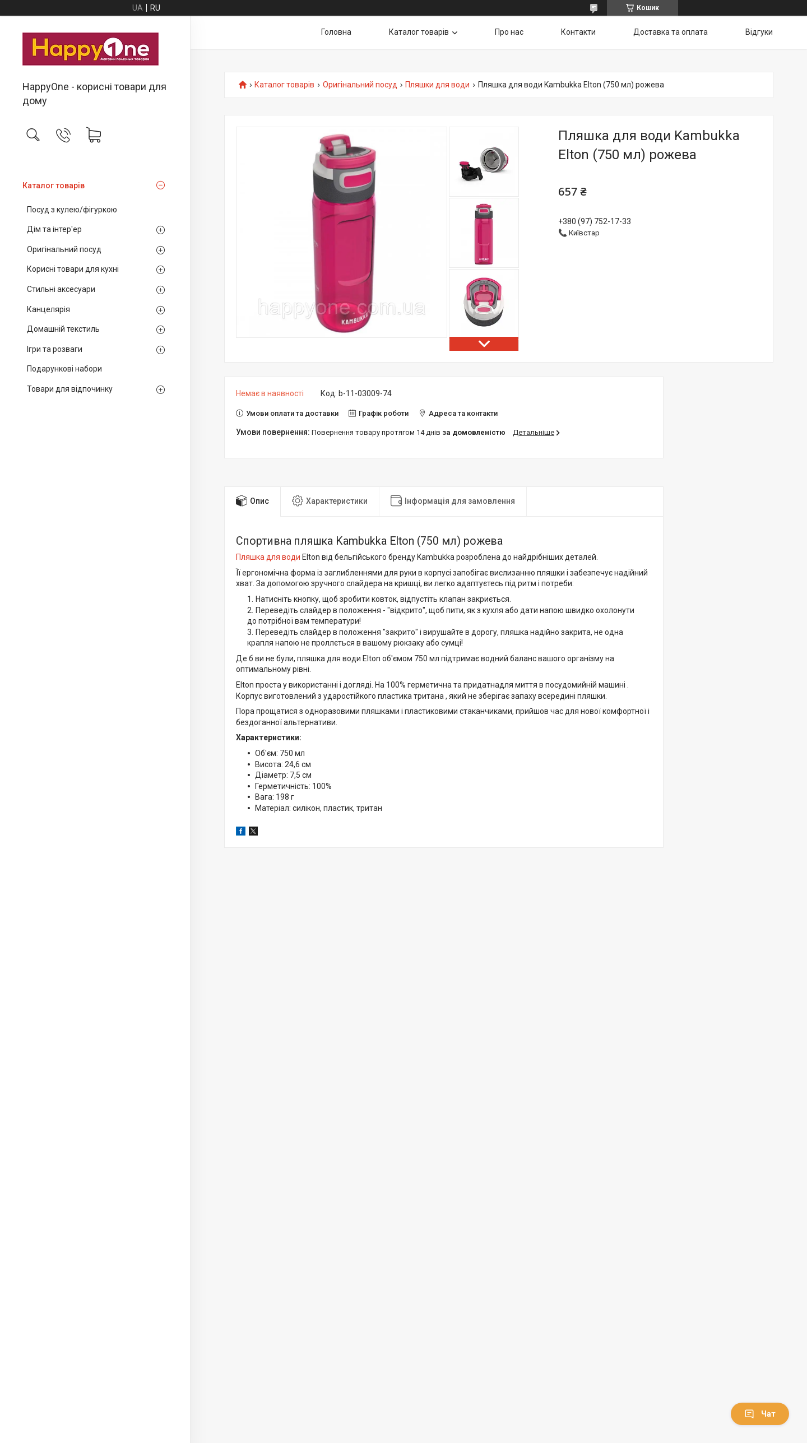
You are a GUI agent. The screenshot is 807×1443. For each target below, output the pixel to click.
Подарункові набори (64, 368)
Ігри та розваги (54, 349)
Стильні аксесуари (61, 289)
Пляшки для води (437, 85)
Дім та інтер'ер (54, 229)
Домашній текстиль (63, 328)
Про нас (509, 31)
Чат (760, 1414)
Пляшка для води (268, 557)
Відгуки (759, 31)
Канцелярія (48, 309)
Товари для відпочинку (70, 388)
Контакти (578, 31)
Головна (336, 31)
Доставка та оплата (670, 31)
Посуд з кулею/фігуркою (72, 209)
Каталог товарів (53, 185)
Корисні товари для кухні (73, 269)
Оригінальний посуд (64, 249)
